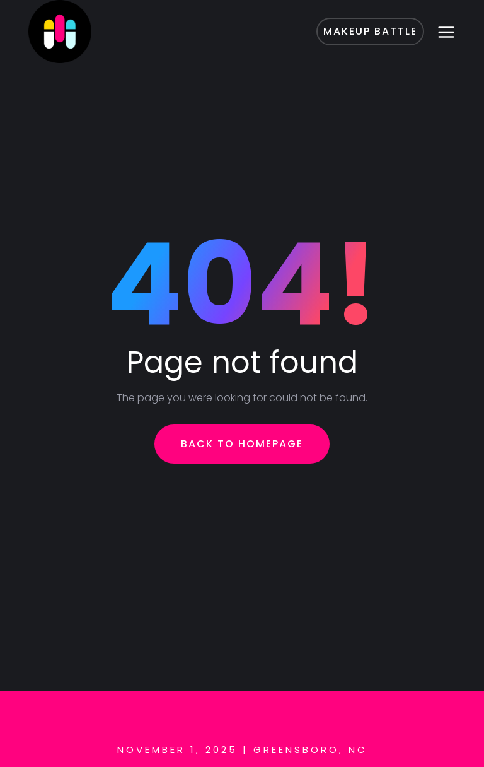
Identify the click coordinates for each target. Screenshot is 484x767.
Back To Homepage (242, 443)
